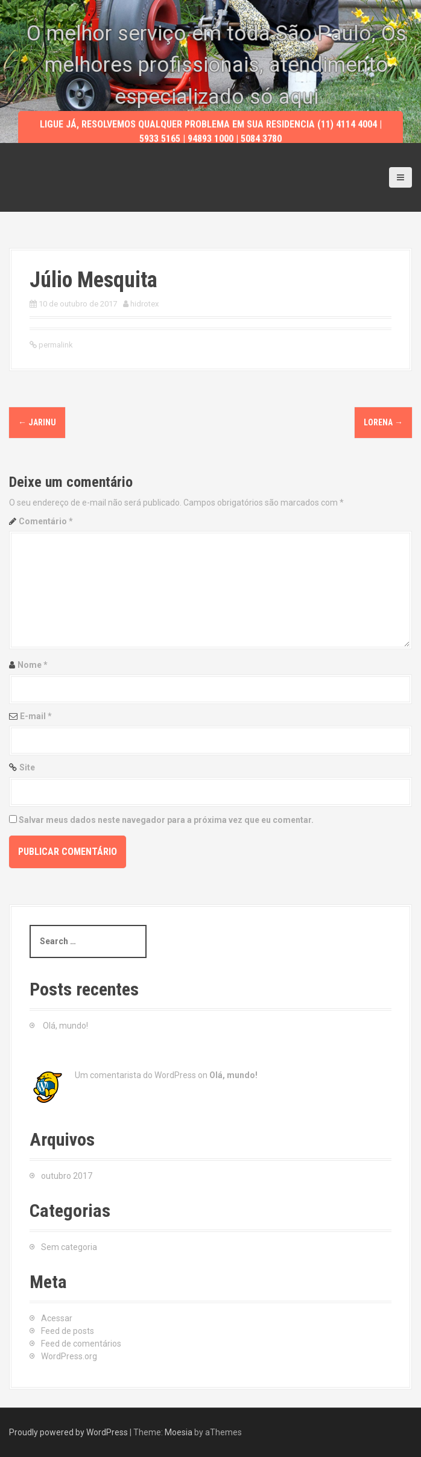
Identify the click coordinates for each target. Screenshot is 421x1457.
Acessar (56, 1318)
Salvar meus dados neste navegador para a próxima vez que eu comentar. (166, 820)
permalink (55, 344)
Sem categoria (69, 1247)
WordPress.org (69, 1356)
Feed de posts (67, 1331)
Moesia (178, 1432)
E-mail (36, 716)
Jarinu (37, 422)
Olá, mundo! (65, 1025)
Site (27, 767)
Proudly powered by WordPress (68, 1432)
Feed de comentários (81, 1343)
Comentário (46, 521)
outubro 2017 (66, 1176)
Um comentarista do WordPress (135, 1075)
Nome (32, 665)
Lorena (383, 422)
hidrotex (144, 303)
